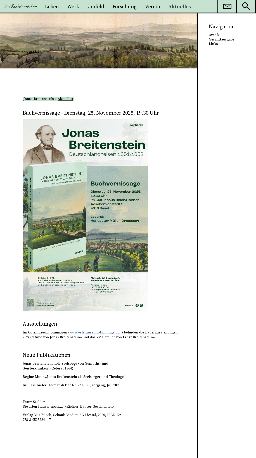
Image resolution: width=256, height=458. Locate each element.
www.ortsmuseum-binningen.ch (95, 332)
